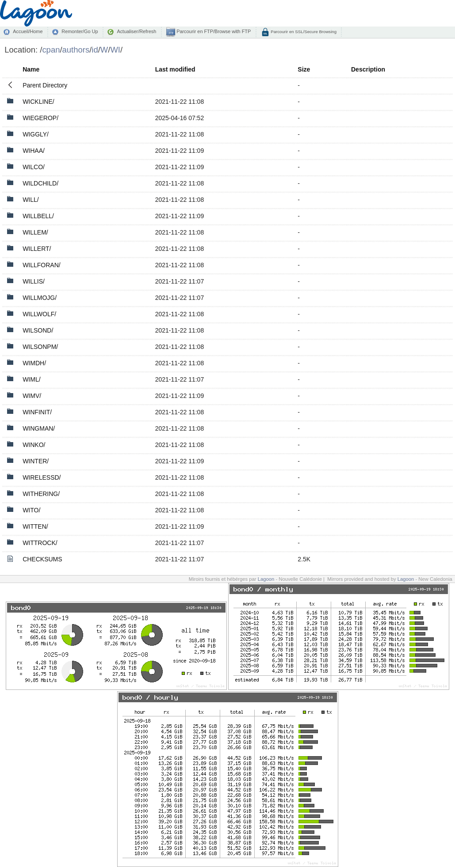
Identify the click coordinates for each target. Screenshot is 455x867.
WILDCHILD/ (40, 183)
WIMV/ (32, 395)
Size (304, 69)
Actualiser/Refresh (136, 31)
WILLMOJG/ (40, 297)
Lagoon (266, 579)
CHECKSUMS (42, 559)
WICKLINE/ (38, 101)
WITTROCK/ (40, 542)
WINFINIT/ (37, 412)
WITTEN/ (35, 526)
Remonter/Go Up (79, 31)
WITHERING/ (41, 493)
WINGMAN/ (39, 428)
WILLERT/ (37, 248)
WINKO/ (34, 444)
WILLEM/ (35, 232)
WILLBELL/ (38, 216)
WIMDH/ (34, 363)
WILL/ (31, 199)
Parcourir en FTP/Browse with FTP (213, 31)
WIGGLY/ (36, 134)
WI (115, 49)
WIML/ (31, 379)
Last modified (175, 69)
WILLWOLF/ (39, 314)
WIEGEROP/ (40, 117)
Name (31, 69)
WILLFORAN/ (42, 265)
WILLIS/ (34, 281)
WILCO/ (34, 166)
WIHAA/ (34, 150)
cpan (51, 49)
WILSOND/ (38, 330)
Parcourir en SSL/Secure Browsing (303, 31)
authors (76, 49)
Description (368, 69)
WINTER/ (36, 461)
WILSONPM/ (40, 346)
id (95, 49)
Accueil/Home (27, 31)
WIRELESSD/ (42, 477)
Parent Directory (45, 85)
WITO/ (31, 510)
